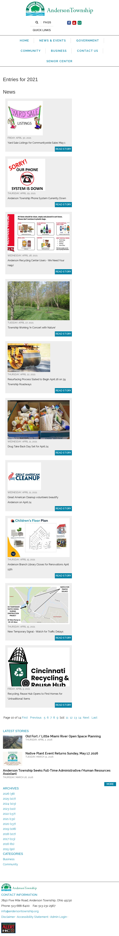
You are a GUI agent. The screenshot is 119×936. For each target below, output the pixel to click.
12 (71, 717)
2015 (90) (9, 849)
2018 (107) (9, 834)
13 (75, 717)
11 (67, 717)
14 (79, 717)
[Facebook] (69, 23)
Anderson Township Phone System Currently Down (37, 198)
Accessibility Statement (32, 916)
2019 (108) (9, 828)
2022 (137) (9, 813)
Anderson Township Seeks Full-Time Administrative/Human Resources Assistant (56, 772)
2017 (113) (9, 839)
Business (9, 859)
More (110, 784)
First (25, 717)
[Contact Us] (80, 23)
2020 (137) (9, 823)
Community (10, 864)
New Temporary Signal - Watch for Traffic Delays (35, 631)
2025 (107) (9, 798)
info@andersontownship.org (20, 911)
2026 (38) (9, 793)
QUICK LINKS (42, 30)
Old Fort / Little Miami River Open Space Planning (63, 736)
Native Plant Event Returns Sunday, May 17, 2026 (61, 753)
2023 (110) (9, 808)
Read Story (63, 149)
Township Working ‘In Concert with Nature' (32, 327)
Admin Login (58, 916)
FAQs (47, 22)
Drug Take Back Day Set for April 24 (28, 446)
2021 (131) (9, 819)
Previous (36, 717)
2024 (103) (9, 803)
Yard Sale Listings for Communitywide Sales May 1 (36, 142)
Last (94, 717)
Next (86, 717)
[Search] (37, 22)
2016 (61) (8, 844)
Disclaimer (8, 916)
